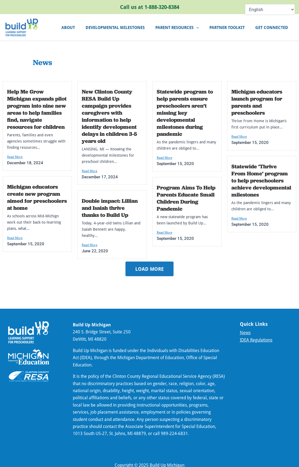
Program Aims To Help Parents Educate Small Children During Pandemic (186, 198)
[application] (202, 27)
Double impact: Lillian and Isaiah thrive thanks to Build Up (110, 207)
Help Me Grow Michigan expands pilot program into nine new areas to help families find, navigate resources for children (37, 109)
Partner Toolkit (230, 27)
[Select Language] (270, 9)
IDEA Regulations (256, 340)
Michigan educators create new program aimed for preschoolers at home (37, 197)
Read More (15, 156)
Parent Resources (183, 27)
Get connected (273, 27)
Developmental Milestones (123, 27)
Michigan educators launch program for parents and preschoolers (256, 102)
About (79, 27)
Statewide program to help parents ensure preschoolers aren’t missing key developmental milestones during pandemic (185, 112)
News (245, 333)
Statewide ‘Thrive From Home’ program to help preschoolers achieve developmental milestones (261, 180)
